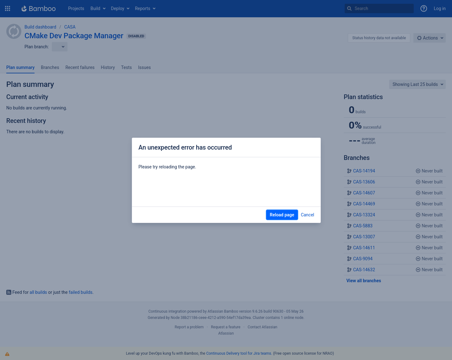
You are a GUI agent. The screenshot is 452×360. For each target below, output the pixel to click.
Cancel (307, 214)
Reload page (282, 214)
